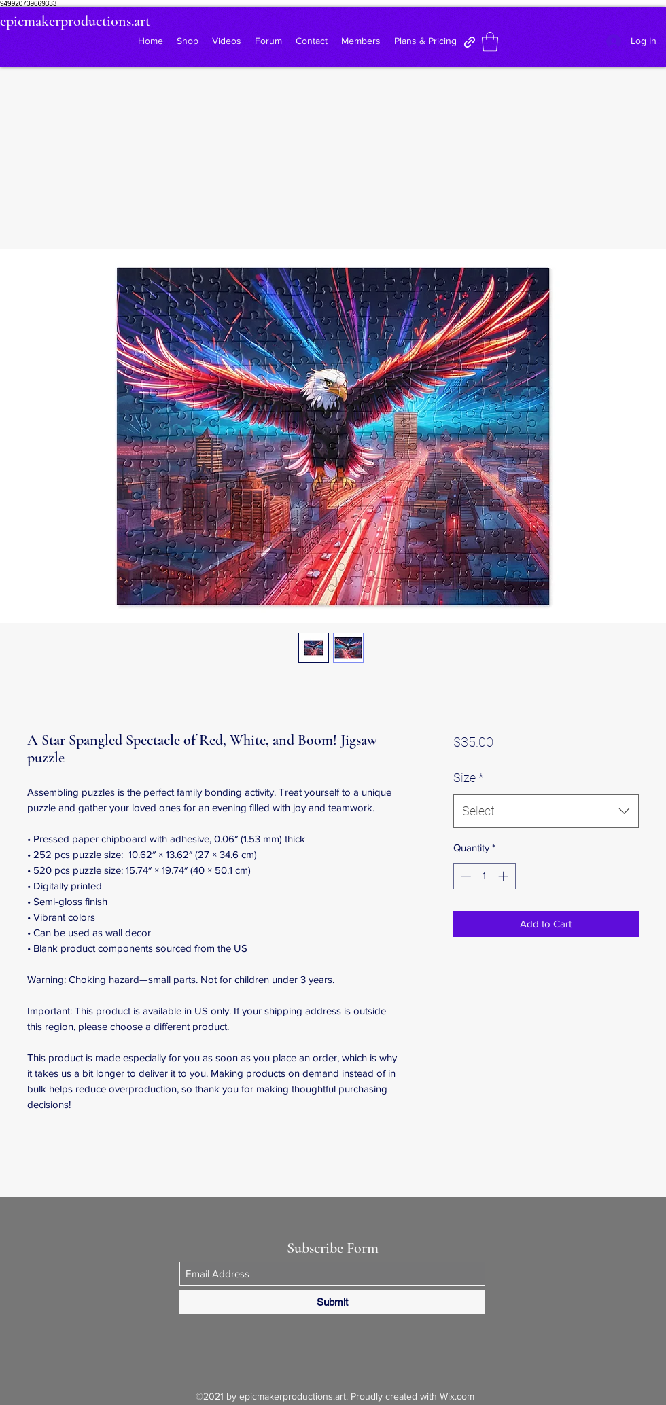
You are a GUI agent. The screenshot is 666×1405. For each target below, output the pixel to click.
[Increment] (504, 876)
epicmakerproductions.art (75, 21)
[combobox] (546, 811)
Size (468, 777)
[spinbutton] (484, 876)
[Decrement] (464, 876)
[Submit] (332, 1302)
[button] (490, 42)
